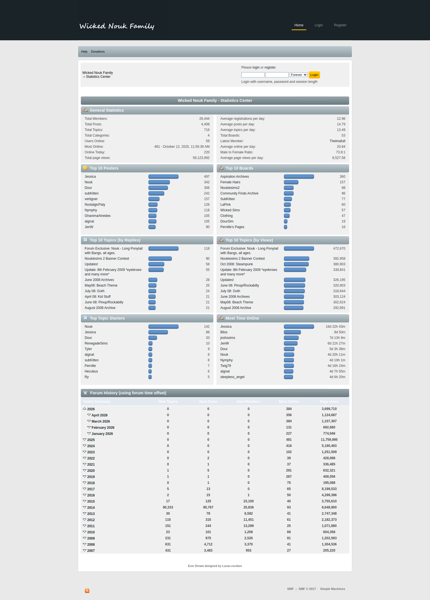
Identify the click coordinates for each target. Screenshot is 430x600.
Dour (88, 188)
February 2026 (103, 428)
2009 (91, 538)
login (256, 67)
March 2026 (101, 421)
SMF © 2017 (307, 588)
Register (340, 25)
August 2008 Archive (100, 308)
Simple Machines (332, 588)
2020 (91, 471)
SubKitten (227, 199)
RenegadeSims (96, 343)
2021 (91, 465)
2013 (91, 514)
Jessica (90, 177)
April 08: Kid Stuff (98, 297)
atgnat (89, 221)
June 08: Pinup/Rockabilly (104, 302)
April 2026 (100, 415)
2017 (91, 489)
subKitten (92, 193)
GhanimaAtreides (98, 216)
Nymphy (91, 210)
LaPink (225, 205)
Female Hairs (230, 182)
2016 (91, 495)
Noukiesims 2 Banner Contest (107, 259)
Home (299, 25)
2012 (91, 520)
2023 (91, 452)
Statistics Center (98, 77)
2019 (91, 477)
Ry (87, 377)
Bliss (223, 332)
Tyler (88, 349)
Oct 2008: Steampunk (236, 264)
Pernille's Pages (232, 227)
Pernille (90, 366)
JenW (89, 227)
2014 (91, 508)
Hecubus (91, 371)
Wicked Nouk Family (97, 73)
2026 (91, 409)
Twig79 (225, 366)
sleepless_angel (232, 377)
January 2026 (102, 434)
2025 (91, 440)
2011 (91, 526)
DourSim (226, 221)
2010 (91, 532)
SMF (290, 588)
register (270, 67)
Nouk (88, 182)
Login (319, 25)
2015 (91, 501)
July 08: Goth (94, 291)
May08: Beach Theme (101, 285)
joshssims (227, 338)
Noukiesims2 (230, 188)
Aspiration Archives (234, 177)
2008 (91, 545)
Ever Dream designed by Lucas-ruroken (215, 566)
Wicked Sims (230, 210)
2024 (91, 446)
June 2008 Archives (99, 280)
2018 (91, 483)
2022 (91, 458)
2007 (91, 551)
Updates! (91, 264)
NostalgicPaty (95, 205)
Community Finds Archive (239, 193)
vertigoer (91, 199)
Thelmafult (337, 141)
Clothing (226, 216)
